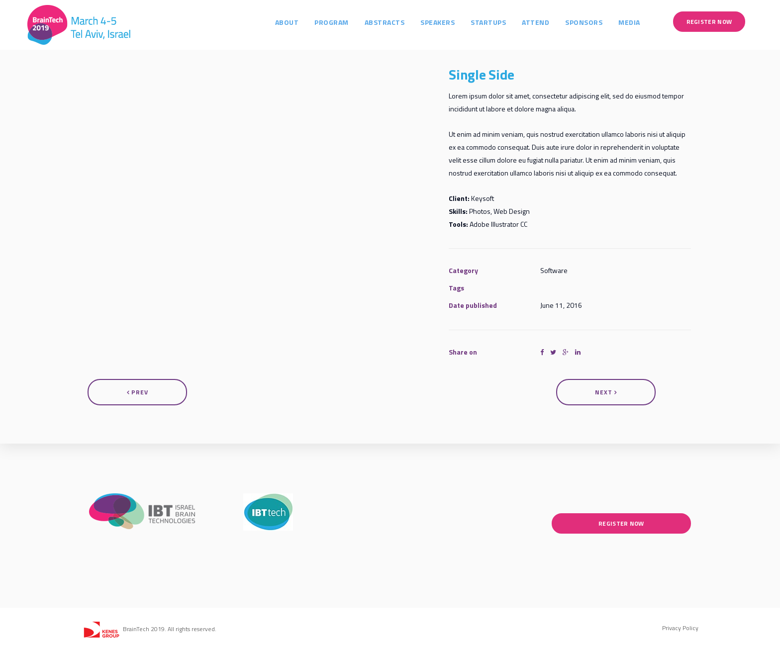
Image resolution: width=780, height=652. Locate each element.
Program (341, 21)
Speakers (447, 21)
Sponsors (593, 21)
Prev (137, 392)
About (296, 21)
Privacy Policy (680, 628)
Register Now (719, 20)
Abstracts (394, 21)
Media (639, 21)
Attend (545, 21)
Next (606, 392)
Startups (498, 21)
